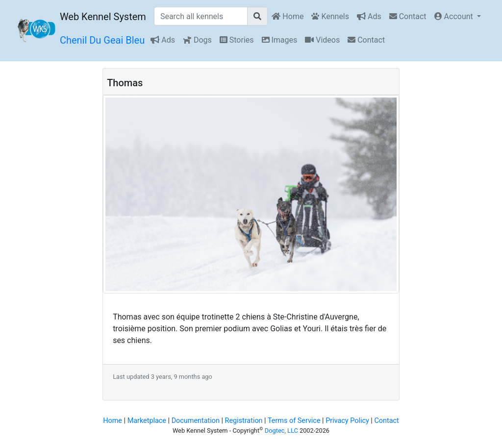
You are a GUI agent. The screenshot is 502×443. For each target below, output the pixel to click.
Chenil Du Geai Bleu (102, 40)
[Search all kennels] (201, 16)
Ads (369, 16)
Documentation (196, 421)
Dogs (197, 40)
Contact (408, 16)
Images (280, 40)
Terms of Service (294, 421)
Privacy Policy (347, 421)
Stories (237, 40)
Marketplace (146, 421)
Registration (244, 421)
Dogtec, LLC (281, 430)
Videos (322, 40)
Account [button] (454, 16)
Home (287, 16)
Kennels (330, 16)
